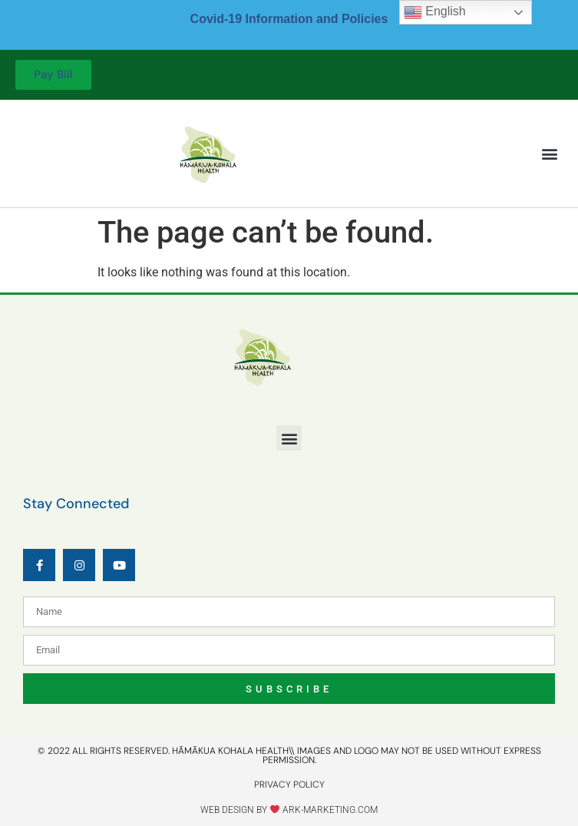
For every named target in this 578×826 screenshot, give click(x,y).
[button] (550, 154)
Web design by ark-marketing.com (289, 810)
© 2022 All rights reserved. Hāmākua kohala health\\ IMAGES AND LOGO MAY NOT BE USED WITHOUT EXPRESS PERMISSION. (289, 755)
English (435, 12)
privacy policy (289, 784)
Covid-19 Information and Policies (289, 18)
